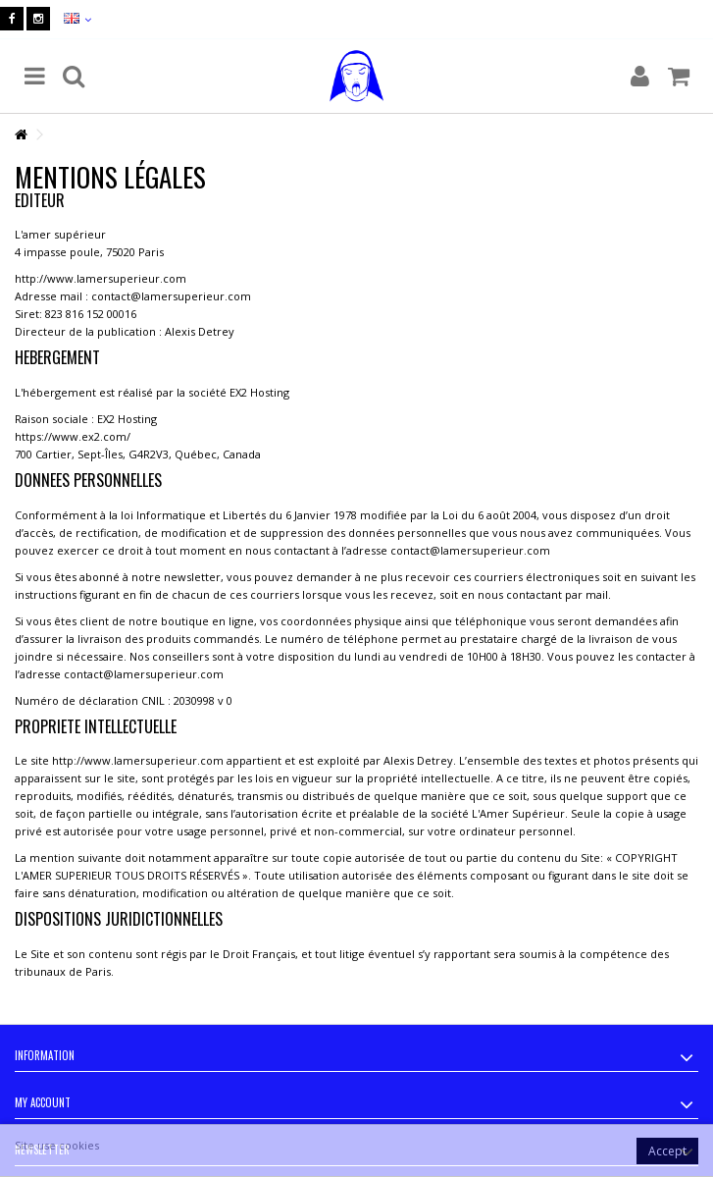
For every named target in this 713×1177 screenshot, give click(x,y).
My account (43, 1102)
